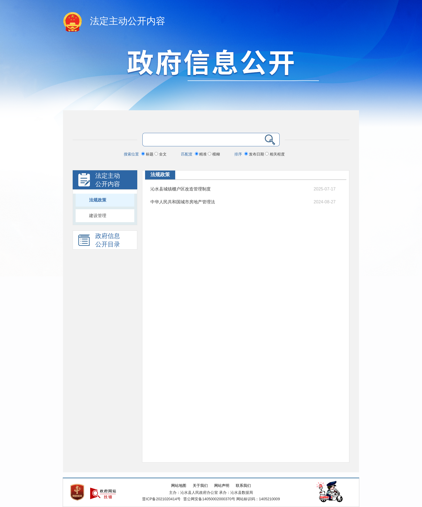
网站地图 (178, 486)
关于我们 (200, 486)
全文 (160, 154)
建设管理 (97, 215)
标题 (147, 154)
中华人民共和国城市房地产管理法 (182, 202)
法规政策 (97, 200)
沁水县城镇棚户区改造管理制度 (180, 189)
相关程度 (275, 154)
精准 (201, 154)
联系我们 (243, 486)
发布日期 (254, 154)
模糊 (214, 154)
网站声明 (221, 486)
